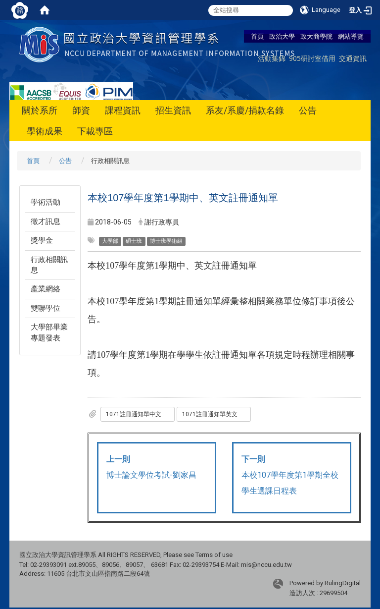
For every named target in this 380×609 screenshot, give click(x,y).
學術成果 (44, 131)
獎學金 (42, 240)
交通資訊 (353, 58)
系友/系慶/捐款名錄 (245, 110)
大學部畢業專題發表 (49, 332)
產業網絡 (45, 288)
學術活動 (45, 202)
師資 (81, 110)
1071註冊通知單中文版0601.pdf (140, 414)
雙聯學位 (45, 308)
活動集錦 (271, 58)
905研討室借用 (312, 58)
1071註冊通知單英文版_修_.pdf (216, 414)
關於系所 (39, 110)
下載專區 (95, 131)
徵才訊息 (45, 221)
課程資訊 (123, 110)
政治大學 (282, 36)
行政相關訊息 (49, 265)
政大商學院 (316, 36)
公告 (308, 110)
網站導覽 (351, 36)
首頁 (257, 36)
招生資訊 (173, 110)
